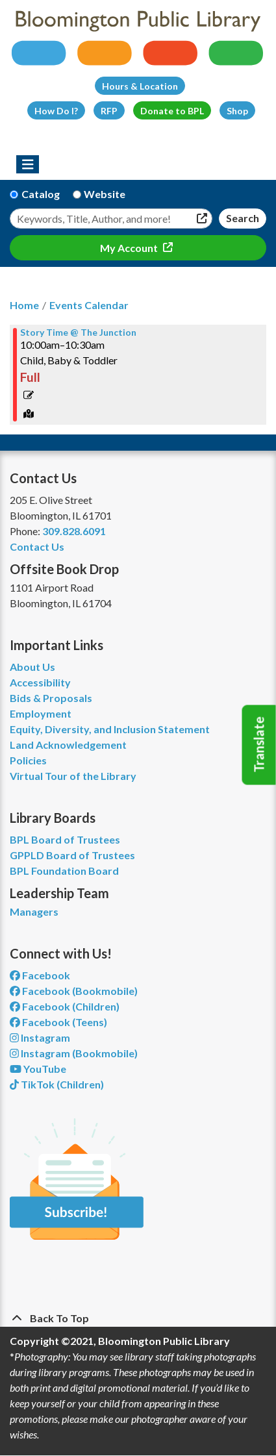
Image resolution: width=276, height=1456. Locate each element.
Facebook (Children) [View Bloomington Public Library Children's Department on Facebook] (64, 1006)
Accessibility (40, 682)
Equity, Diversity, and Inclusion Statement (110, 729)
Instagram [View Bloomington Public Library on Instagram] (40, 1037)
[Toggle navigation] (27, 164)
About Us (32, 666)
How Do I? (56, 110)
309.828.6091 (74, 531)
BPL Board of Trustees (65, 839)
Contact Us (37, 546)
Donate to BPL (172, 110)
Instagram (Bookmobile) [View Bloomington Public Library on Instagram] (74, 1053)
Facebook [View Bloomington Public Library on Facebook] (40, 975)
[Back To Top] (138, 1318)
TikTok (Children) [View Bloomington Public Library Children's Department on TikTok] (57, 1084)
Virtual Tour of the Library (73, 776)
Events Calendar (89, 305)
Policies (28, 760)
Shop (237, 110)
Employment (40, 713)
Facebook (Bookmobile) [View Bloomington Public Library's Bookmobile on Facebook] (74, 991)
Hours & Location (140, 86)
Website (104, 194)
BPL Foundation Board (64, 870)
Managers (34, 911)
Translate (259, 745)
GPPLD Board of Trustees (72, 855)
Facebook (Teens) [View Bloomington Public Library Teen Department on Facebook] (58, 1022)
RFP (109, 110)
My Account (130, 248)
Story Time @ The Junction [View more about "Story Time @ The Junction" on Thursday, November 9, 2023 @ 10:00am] (78, 332)
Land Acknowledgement (68, 744)
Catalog (40, 194)
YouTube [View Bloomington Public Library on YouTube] (38, 1068)
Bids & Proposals (51, 698)
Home (24, 305)
